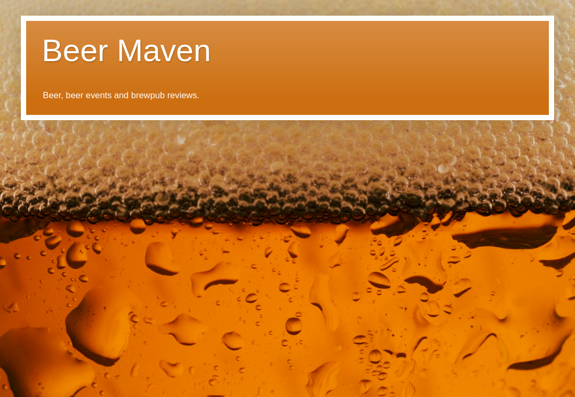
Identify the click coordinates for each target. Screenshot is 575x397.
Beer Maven (126, 50)
